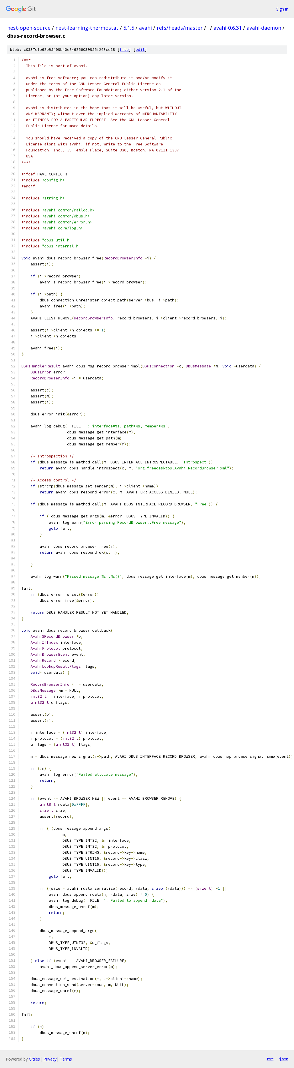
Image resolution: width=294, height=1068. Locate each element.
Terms (66, 1059)
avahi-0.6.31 (228, 27)
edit (140, 49)
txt (270, 1058)
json (283, 1058)
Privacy (50, 1059)
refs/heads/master (180, 27)
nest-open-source (29, 27)
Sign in (282, 9)
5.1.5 (128, 27)
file (124, 49)
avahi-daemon (264, 27)
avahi (145, 27)
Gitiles (34, 1059)
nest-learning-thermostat (86, 27)
